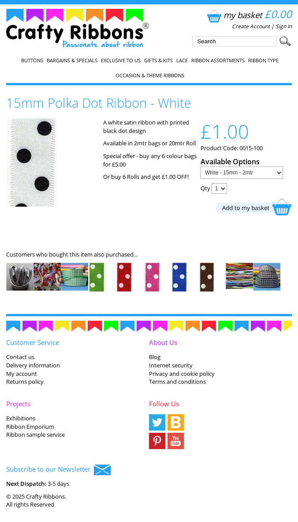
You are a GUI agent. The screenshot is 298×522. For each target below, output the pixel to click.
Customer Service (32, 342)
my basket (248, 14)
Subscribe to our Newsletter (58, 470)
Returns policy (25, 382)
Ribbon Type (263, 60)
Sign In (284, 26)
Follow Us (164, 403)
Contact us (20, 357)
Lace (182, 60)
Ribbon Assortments (218, 60)
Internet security (171, 365)
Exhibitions (20, 418)
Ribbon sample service (35, 435)
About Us (163, 342)
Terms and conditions (177, 382)
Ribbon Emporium (30, 427)
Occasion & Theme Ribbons (149, 75)
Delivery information (33, 365)
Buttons (32, 60)
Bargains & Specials (72, 60)
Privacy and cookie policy (182, 374)
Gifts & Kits (158, 60)
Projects (18, 403)
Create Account (251, 26)
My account (21, 374)
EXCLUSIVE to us (121, 60)
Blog (154, 357)
